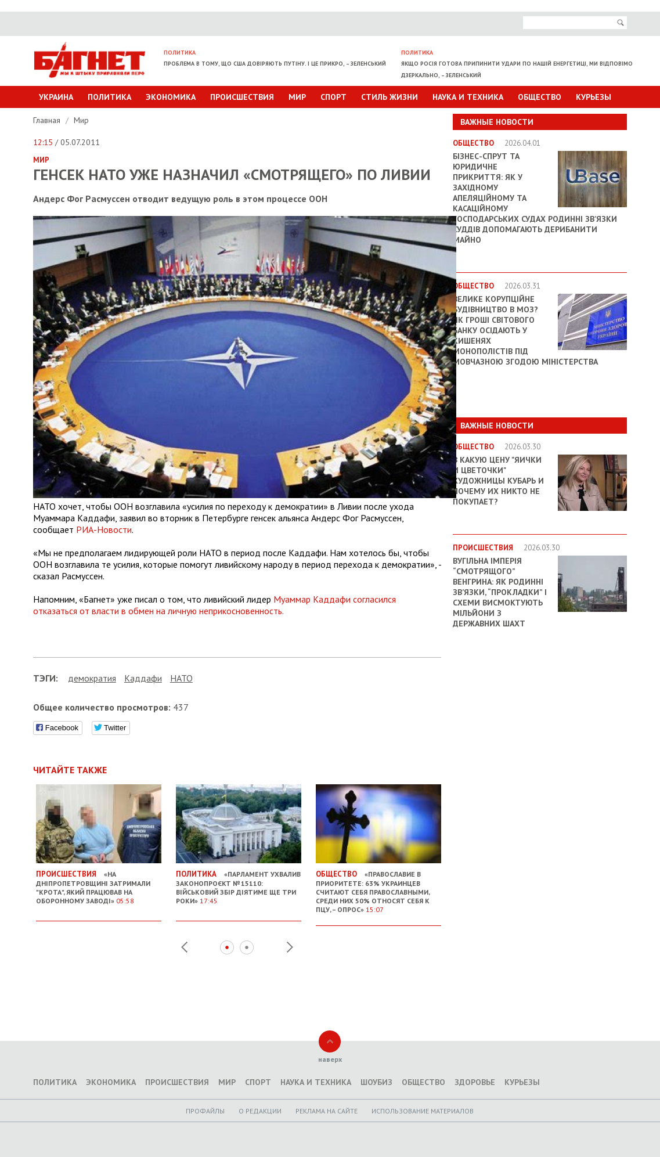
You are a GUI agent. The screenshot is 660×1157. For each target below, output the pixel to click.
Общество (539, 97)
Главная (48, 120)
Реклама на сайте (326, 1110)
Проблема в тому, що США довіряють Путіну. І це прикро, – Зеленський (275, 63)
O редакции (260, 1110)
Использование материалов (423, 1110)
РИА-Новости (104, 529)
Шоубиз (376, 1082)
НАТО (181, 678)
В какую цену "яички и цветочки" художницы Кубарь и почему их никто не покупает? (498, 481)
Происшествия (242, 97)
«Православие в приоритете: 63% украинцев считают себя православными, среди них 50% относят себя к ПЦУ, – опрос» (378, 887)
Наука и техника (467, 97)
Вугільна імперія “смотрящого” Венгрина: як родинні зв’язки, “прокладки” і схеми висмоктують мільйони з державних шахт (500, 592)
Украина (56, 97)
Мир (297, 97)
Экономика (171, 97)
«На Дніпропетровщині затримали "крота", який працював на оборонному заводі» (98, 882)
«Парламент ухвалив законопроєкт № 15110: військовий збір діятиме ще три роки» (238, 882)
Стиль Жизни (389, 97)
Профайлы (205, 1110)
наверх (330, 1059)
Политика (109, 97)
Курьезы (593, 97)
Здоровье (475, 1082)
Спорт (333, 97)
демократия (92, 678)
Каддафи (143, 678)
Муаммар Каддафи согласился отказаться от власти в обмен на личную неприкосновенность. (214, 605)
